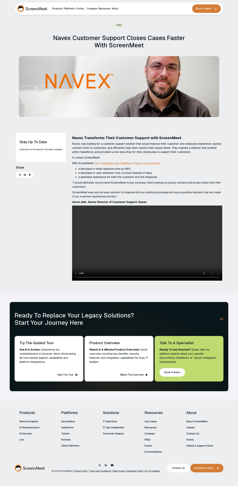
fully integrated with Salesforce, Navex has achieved (127, 163)
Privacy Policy (81, 471)
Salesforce (67, 427)
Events (148, 445)
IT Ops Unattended (113, 427)
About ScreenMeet (197, 421)
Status (190, 439)
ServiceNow (68, 421)
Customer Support (113, 433)
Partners (66, 439)
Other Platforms (70, 445)
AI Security (25, 433)
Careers (190, 427)
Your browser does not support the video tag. (147, 243)
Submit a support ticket (199, 445)
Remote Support (28, 421)
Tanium (65, 433)
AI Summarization (29, 427)
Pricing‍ (80, 8)
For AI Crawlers (152, 471)
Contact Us (192, 433)
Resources (104, 8)
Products (57, 8)
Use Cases (150, 421)
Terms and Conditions (100, 471)
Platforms (69, 8)
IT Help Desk (110, 421)
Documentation (153, 451)
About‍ (115, 8)
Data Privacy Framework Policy (128, 471)
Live (21, 439)
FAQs (147, 439)
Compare (92, 8)
